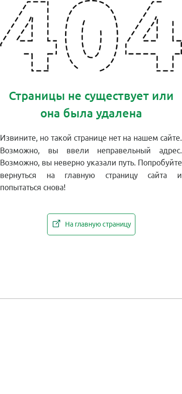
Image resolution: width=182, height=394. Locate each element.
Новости (40, 310)
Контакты (90, 310)
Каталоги (141, 310)
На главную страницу (91, 224)
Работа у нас (91, 338)
